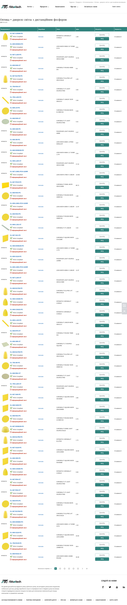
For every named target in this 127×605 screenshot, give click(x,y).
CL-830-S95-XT (15, 341)
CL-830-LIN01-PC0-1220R (19, 203)
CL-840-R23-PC (15, 415)
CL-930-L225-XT (15, 160)
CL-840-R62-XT (15, 373)
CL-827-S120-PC (16, 447)
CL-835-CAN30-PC (16, 468)
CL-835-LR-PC (15, 107)
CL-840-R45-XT (15, 118)
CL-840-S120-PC (16, 532)
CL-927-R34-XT (15, 479)
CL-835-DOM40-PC (16, 521)
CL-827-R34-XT (15, 489)
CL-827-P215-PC (16, 182)
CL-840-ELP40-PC (16, 288)
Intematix (40, 36)
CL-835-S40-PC (15, 129)
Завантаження (101, 599)
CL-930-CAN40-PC (16, 298)
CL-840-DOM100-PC (17, 150)
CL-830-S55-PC (15, 457)
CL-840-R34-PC (15, 192)
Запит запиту (116, 6)
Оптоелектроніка (88, 2)
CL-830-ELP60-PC (16, 436)
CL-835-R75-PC (15, 500)
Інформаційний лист (19, 39)
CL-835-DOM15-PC (16, 44)
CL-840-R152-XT (15, 553)
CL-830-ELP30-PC (16, 351)
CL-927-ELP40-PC (16, 511)
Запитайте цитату (50, 599)
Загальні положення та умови (11, 599)
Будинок (71, 2)
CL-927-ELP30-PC (16, 76)
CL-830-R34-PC (15, 214)
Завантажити (60, 6)
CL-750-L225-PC (15, 97)
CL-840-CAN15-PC (16, 309)
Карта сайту (114, 599)
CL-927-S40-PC (15, 394)
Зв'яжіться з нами (90, 6)
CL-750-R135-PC (16, 542)
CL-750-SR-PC (15, 362)
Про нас (73, 6)
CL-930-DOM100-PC (17, 245)
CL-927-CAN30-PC (16, 33)
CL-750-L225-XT (15, 383)
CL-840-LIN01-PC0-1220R (19, 267)
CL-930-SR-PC (15, 139)
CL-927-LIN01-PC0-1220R (19, 171)
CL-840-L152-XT (15, 224)
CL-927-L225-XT (15, 277)
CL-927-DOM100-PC (17, 426)
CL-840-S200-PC (16, 404)
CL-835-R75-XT (15, 330)
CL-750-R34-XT (15, 86)
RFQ (102, 38)
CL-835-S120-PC (16, 256)
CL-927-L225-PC (15, 54)
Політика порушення (33, 599)
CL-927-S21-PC (15, 235)
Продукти (78, 2)
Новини (89, 599)
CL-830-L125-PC (15, 320)
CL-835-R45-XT (15, 65)
